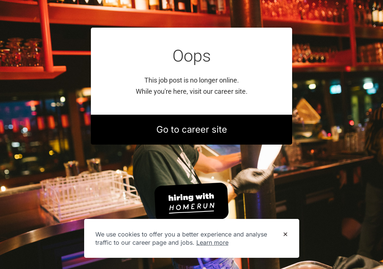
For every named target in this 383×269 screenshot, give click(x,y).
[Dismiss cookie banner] (285, 235)
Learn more (212, 242)
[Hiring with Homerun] (191, 202)
